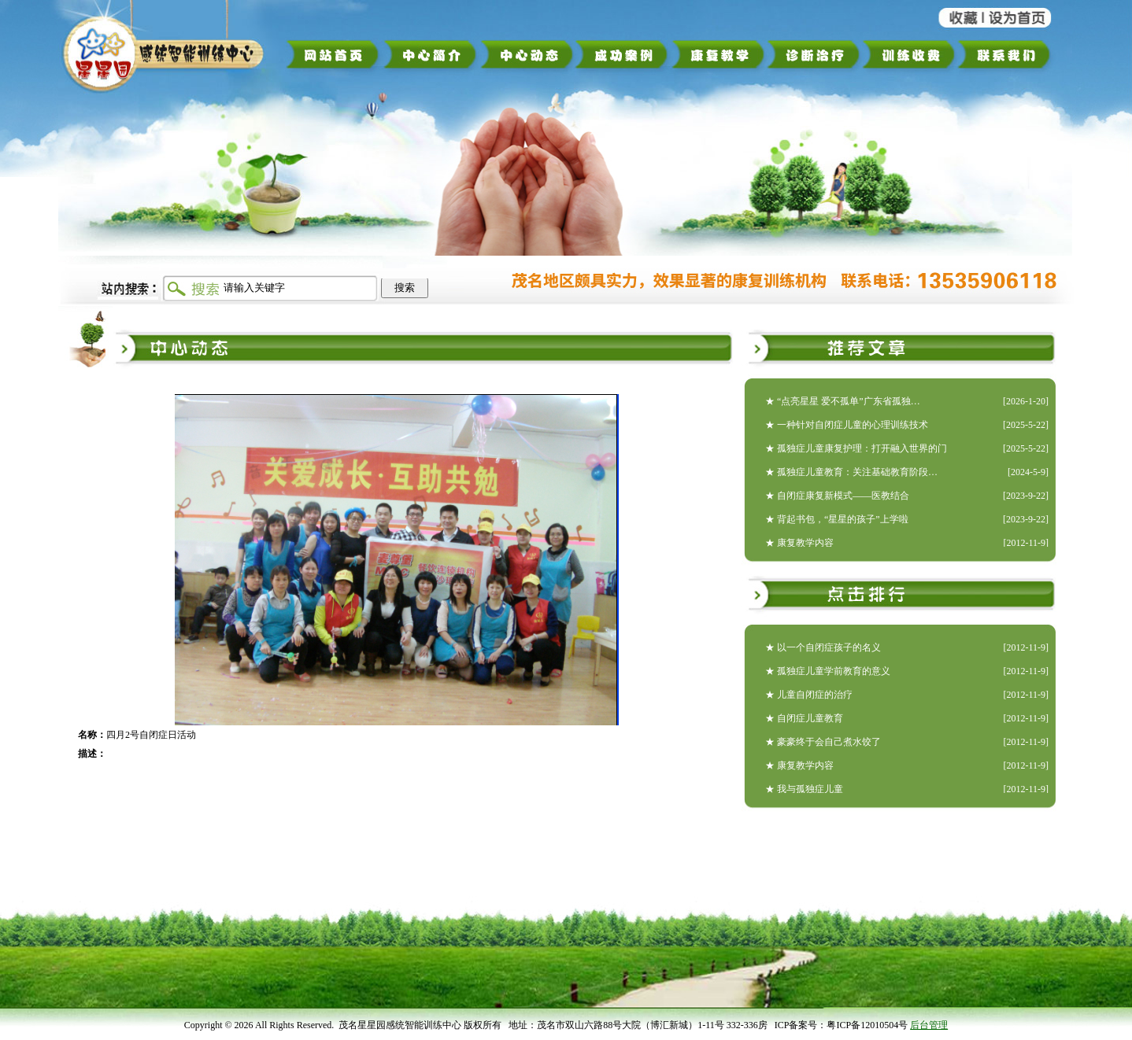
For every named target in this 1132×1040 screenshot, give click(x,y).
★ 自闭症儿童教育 (804, 718)
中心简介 (430, 54)
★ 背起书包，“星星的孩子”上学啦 (836, 519)
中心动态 (527, 54)
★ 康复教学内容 (799, 542)
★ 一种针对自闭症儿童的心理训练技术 (846, 424)
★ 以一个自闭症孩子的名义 (823, 647)
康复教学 (718, 54)
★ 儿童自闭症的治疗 (809, 694)
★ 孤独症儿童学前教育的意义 (827, 671)
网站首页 (333, 54)
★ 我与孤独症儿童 (804, 789)
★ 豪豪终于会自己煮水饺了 (823, 741)
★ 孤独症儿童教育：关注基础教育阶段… (851, 472)
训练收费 (908, 54)
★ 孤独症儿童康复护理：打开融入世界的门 (856, 448)
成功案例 (623, 54)
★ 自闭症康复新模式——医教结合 (837, 495)
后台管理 (929, 1025)
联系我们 (1009, 54)
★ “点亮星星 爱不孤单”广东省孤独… (842, 401)
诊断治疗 (813, 54)
